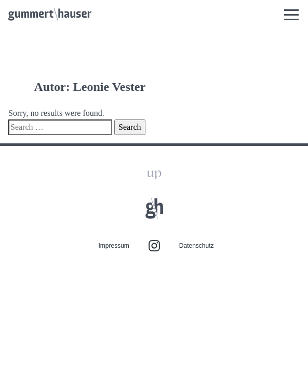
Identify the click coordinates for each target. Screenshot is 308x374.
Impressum (113, 187)
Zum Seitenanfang (154, 115)
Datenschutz (196, 187)
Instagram (154, 187)
